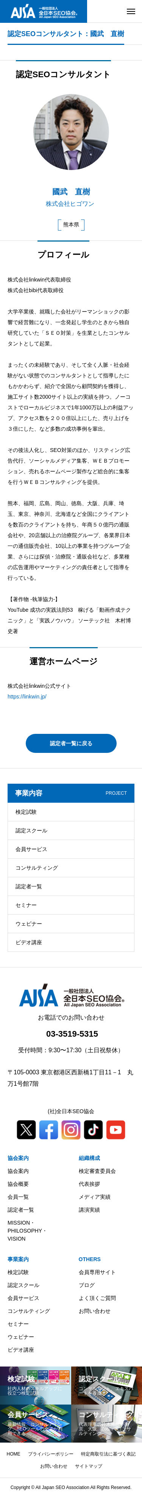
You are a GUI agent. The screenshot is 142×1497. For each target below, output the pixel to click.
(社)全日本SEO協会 (71, 1111)
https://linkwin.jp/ (27, 697)
